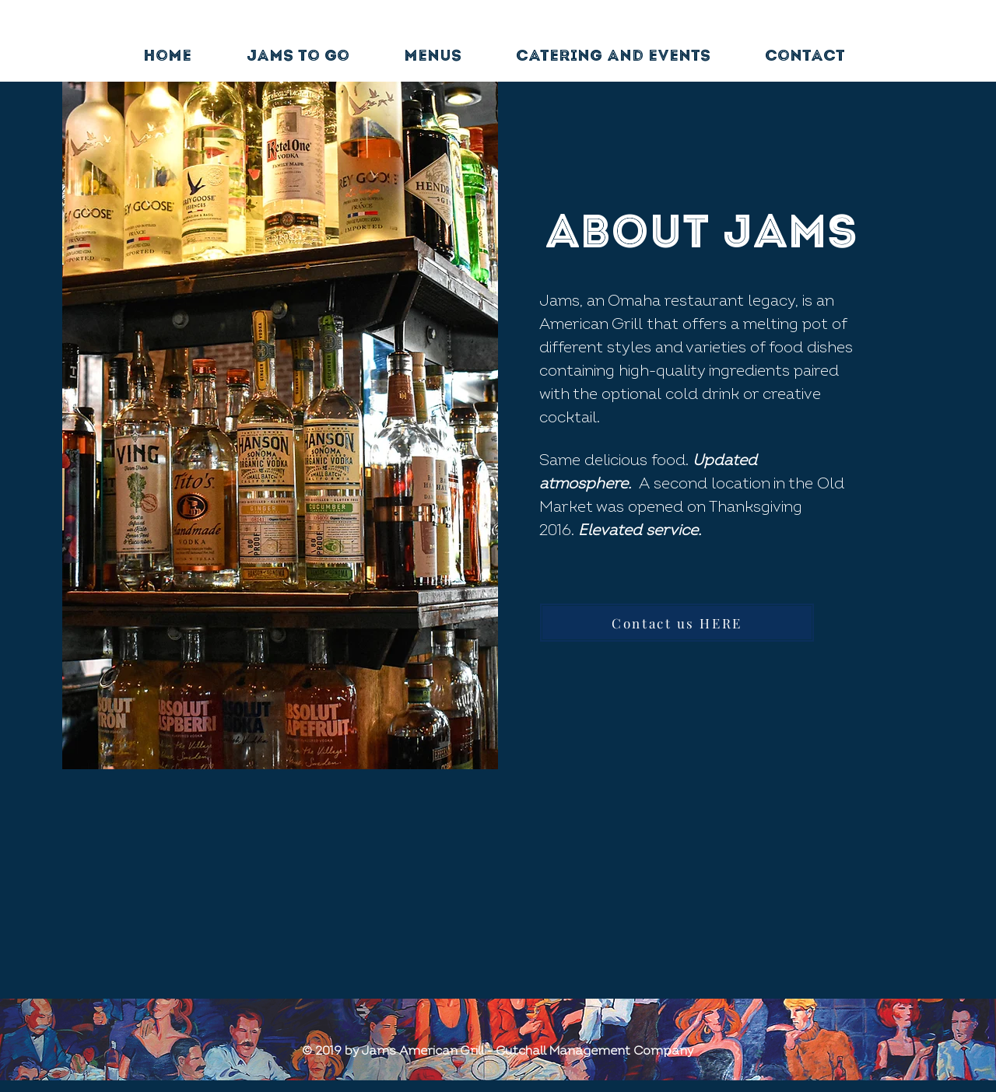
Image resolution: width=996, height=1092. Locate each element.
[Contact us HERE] (677, 622)
